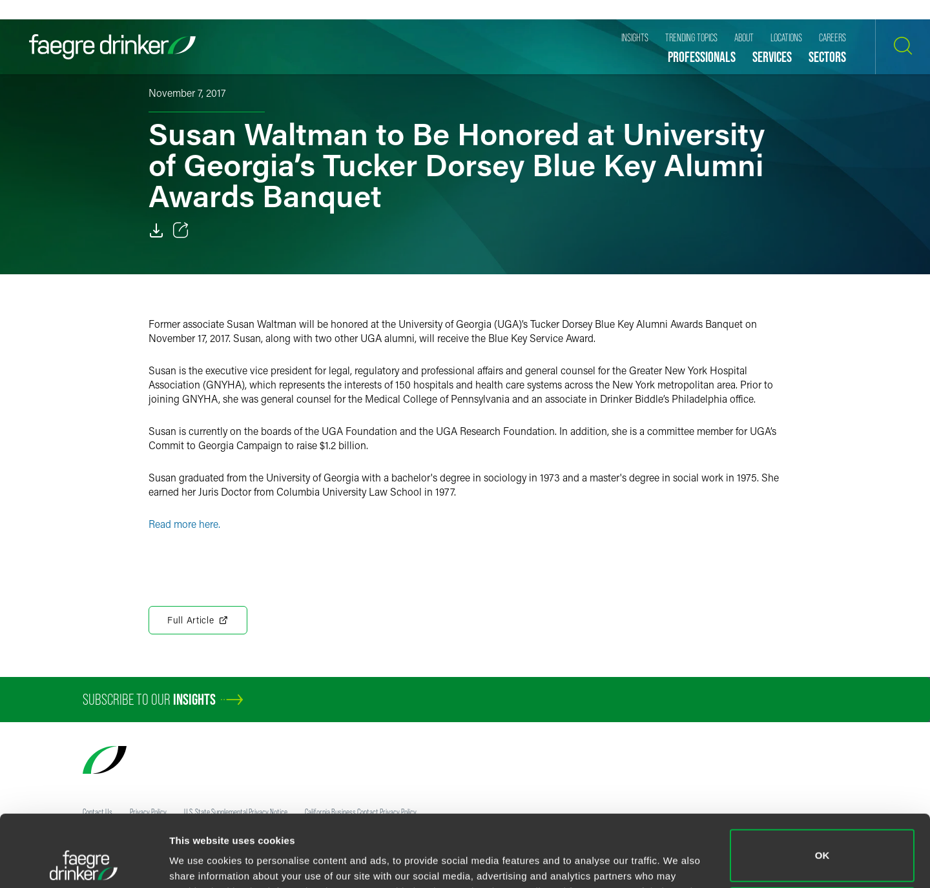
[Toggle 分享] (181, 230)
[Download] (156, 230)
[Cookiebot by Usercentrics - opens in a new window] (83, 863)
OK (822, 788)
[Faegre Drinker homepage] (112, 46)
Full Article (198, 620)
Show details (199, 859)
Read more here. (184, 523)
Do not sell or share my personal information (822, 845)
